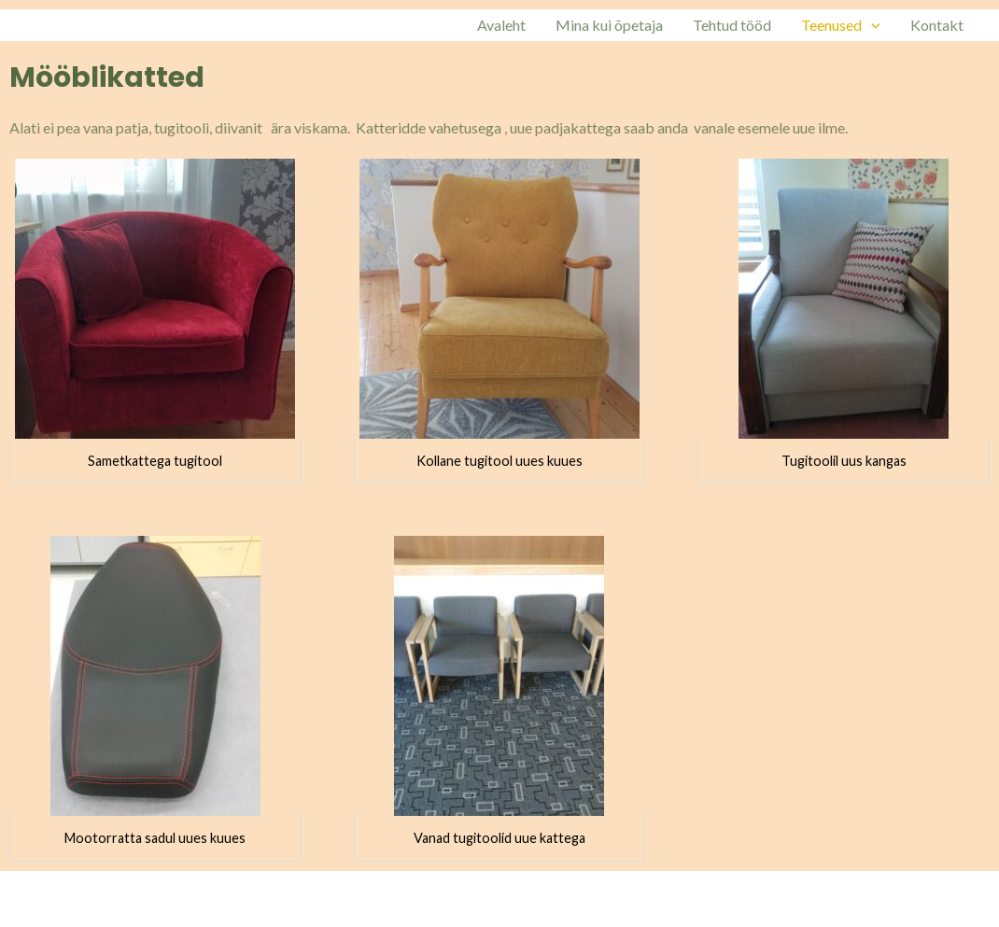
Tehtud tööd (732, 25)
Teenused (840, 25)
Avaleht (501, 25)
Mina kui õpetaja (609, 25)
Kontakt (937, 25)
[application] (871, 25)
